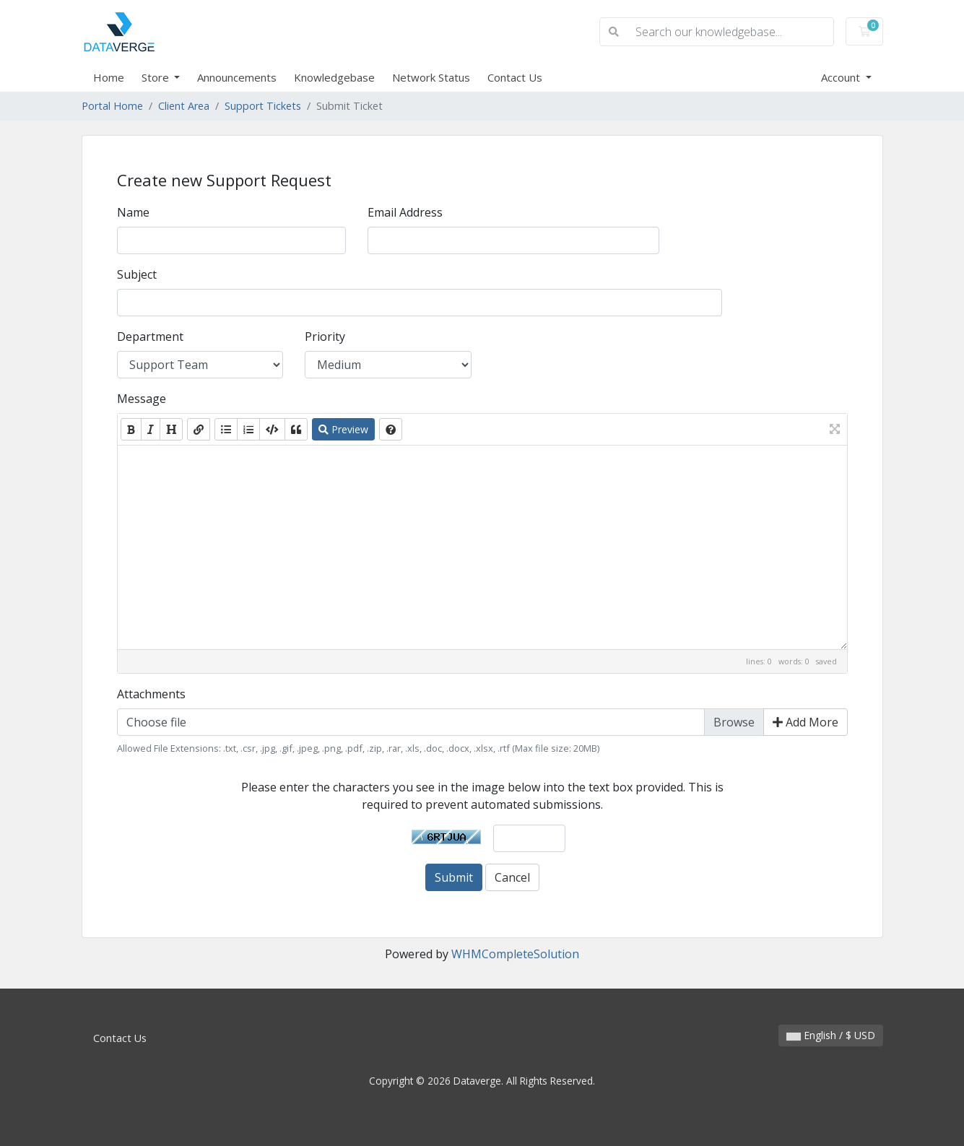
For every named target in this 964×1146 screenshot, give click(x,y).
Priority (325, 336)
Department (150, 336)
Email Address (405, 212)
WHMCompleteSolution (515, 954)
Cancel (512, 877)
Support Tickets (263, 106)
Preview (343, 429)
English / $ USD (830, 1035)
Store (157, 77)
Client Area (183, 106)
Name (133, 212)
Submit (454, 877)
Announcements (237, 77)
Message (141, 399)
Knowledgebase (334, 77)
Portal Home (112, 106)
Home (108, 77)
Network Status (431, 77)
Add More (805, 722)
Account (842, 77)
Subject (137, 274)
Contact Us (514, 77)
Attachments (151, 694)
